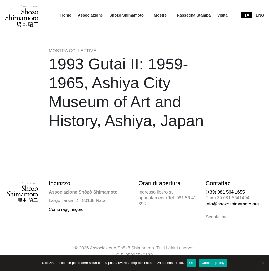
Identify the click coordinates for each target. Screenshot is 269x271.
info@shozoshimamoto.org (232, 203)
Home (65, 15)
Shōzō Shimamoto (126, 15)
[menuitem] (66, 15)
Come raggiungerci (66, 209)
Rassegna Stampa (194, 15)
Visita (222, 15)
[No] (262, 262)
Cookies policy (212, 263)
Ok (191, 263)
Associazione (90, 15)
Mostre (160, 15)
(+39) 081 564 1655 (225, 192)
